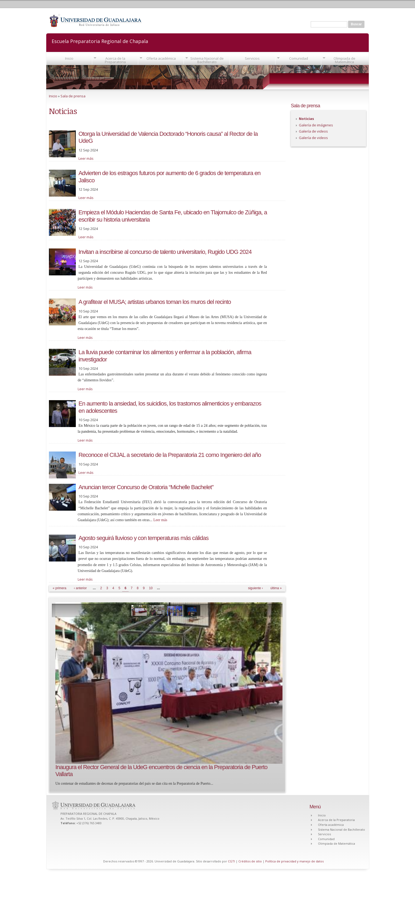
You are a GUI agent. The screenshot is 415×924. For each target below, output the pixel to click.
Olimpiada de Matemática (344, 60)
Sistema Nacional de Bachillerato (207, 60)
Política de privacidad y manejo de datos (294, 861)
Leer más (86, 158)
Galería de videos (313, 131)
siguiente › (255, 588)
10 (150, 588)
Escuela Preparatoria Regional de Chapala (100, 41)
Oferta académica (161, 58)
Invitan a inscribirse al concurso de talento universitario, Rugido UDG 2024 (165, 251)
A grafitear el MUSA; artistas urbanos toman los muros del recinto (154, 301)
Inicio (69, 58)
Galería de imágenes (316, 125)
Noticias (306, 118)
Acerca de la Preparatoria (115, 60)
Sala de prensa (72, 96)
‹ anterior (80, 588)
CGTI (231, 861)
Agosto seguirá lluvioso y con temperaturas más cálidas (143, 538)
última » (276, 588)
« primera (59, 588)
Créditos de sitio (250, 861)
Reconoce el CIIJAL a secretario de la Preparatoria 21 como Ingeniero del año (169, 455)
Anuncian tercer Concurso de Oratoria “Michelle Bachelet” (145, 487)
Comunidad (298, 58)
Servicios (252, 58)
